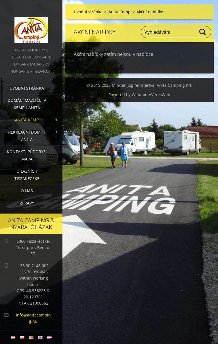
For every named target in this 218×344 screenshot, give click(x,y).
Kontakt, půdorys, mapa (27, 155)
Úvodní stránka (27, 88)
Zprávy (27, 203)
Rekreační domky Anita (26, 135)
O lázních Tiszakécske (26, 174)
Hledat (203, 32)
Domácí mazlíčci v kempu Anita (27, 104)
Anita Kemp (27, 120)
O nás (27, 190)
